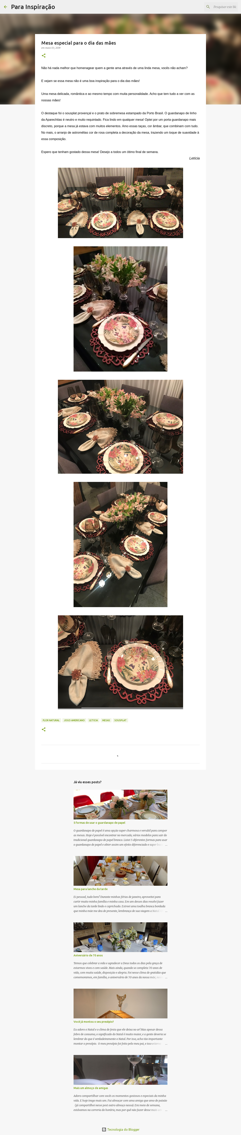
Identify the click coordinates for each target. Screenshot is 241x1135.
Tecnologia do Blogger (120, 1129)
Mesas (106, 720)
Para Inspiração (33, 6)
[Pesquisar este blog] (217, 7)
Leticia (93, 720)
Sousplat (120, 720)
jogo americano (74, 720)
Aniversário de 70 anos (88, 955)
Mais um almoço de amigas (91, 1088)
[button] (43, 56)
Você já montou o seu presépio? (94, 1021)
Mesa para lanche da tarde (91, 889)
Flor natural (51, 720)
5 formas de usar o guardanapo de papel (99, 822)
